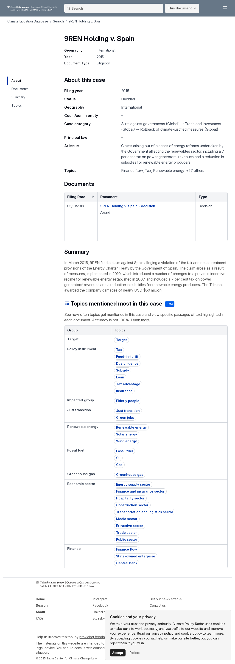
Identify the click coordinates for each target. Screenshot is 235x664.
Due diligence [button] (127, 363)
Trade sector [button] (126, 533)
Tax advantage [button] (128, 384)
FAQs (40, 618)
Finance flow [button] (126, 549)
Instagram (100, 599)
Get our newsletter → (166, 599)
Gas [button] (119, 465)
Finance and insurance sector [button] (140, 491)
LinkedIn (99, 612)
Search (42, 605)
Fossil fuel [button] (124, 451)
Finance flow (132, 170)
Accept (117, 653)
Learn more (140, 320)
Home (40, 599)
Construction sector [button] (132, 505)
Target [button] (121, 340)
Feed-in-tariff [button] (127, 356)
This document (182, 8)
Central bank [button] (126, 563)
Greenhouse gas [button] (129, 475)
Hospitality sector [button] (130, 498)
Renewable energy (168, 170)
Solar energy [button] (126, 434)
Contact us (158, 605)
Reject (135, 653)
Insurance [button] (124, 391)
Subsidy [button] (122, 370)
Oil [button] (118, 458)
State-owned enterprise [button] (135, 556)
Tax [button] (119, 350)
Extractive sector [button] (129, 526)
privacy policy (162, 633)
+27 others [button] (195, 170)
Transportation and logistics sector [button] (144, 512)
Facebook (100, 605)
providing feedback (94, 637)
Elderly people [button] (127, 401)
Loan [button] (120, 377)
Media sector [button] (126, 519)
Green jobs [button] (125, 417)
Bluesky (99, 618)
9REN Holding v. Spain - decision (127, 206)
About (40, 612)
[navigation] (19, 81)
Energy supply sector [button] (133, 484)
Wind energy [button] (126, 441)
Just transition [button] (128, 411)
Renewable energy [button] (131, 427)
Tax (148, 170)
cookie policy (191, 633)
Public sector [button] (126, 539)
